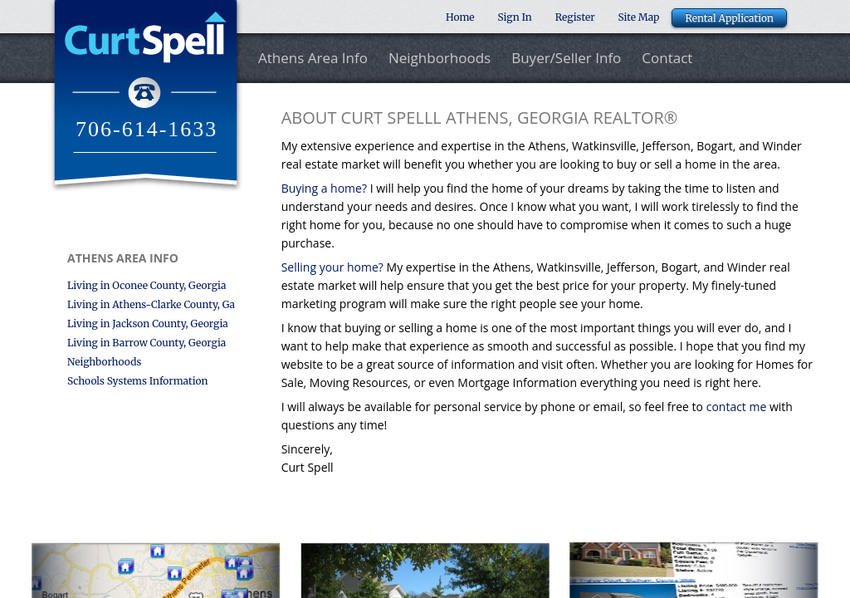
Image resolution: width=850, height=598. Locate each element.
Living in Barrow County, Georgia (146, 342)
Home (460, 17)
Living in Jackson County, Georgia (147, 323)
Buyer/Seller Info (566, 58)
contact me (737, 406)
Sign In (515, 17)
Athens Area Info (313, 58)
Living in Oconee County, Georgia (146, 285)
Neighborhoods (439, 58)
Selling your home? (334, 267)
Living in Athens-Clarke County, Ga (151, 304)
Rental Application (729, 18)
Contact (667, 58)
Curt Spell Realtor (145, 95)
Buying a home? (325, 188)
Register (575, 17)
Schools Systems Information (137, 381)
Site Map (639, 17)
